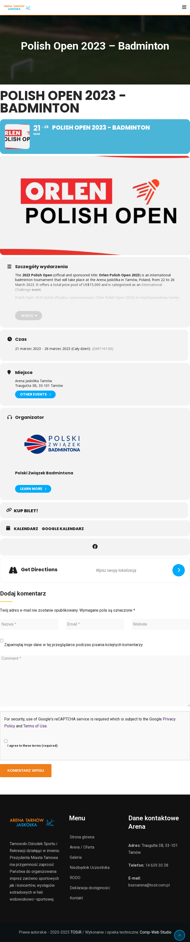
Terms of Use (35, 726)
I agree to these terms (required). (31, 741)
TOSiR (76, 932)
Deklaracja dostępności (90, 887)
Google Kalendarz (63, 528)
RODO (75, 877)
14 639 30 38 (156, 865)
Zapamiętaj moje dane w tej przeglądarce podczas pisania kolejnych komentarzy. (73, 644)
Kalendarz (26, 528)
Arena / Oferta (82, 847)
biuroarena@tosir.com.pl (149, 885)
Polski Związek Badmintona (44, 473)
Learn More (33, 489)
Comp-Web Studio (155, 932)
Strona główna (82, 837)
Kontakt (76, 898)
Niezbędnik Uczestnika (90, 867)
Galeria (76, 857)
